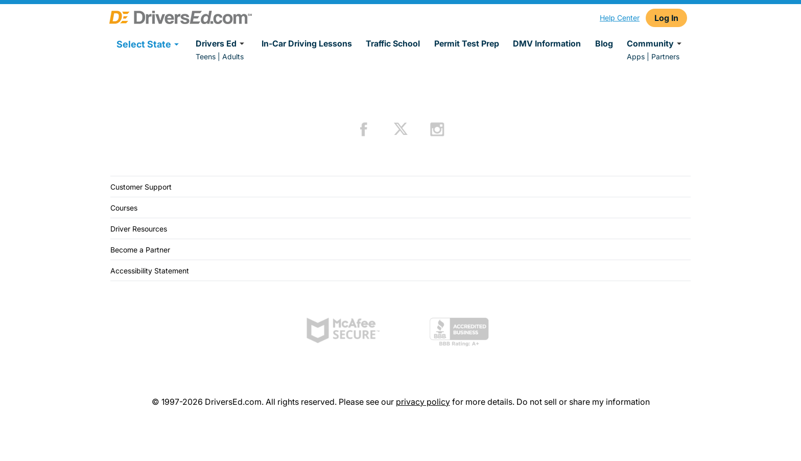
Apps (636, 56)
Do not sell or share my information (583, 402)
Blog (604, 43)
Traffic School (393, 43)
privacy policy (423, 402)
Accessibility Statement (149, 270)
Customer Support (141, 186)
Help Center (620, 17)
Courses (123, 207)
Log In (666, 18)
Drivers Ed (221, 43)
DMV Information (547, 43)
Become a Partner (140, 249)
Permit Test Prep (466, 43)
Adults (233, 56)
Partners (665, 56)
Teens (206, 56)
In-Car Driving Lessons (307, 43)
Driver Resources (138, 228)
